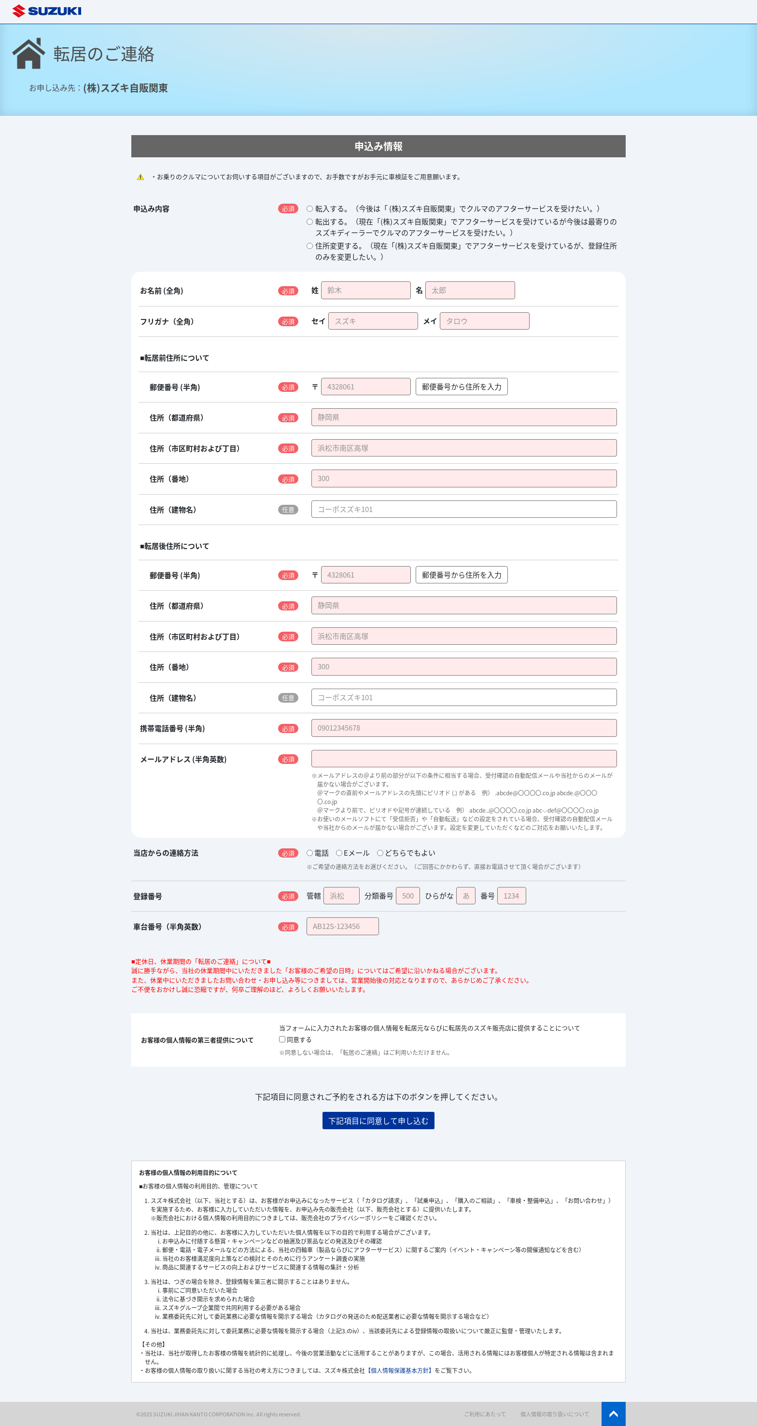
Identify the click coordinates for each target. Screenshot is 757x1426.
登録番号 (147, 896)
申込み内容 (151, 208)
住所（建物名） (175, 509)
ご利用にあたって (485, 1414)
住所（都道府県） (179, 417)
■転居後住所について (175, 545)
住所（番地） (171, 478)
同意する (295, 1039)
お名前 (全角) (161, 290)
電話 (318, 852)
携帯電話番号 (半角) (172, 728)
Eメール (353, 852)
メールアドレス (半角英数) (183, 759)
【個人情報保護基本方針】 (400, 1370)
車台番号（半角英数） (169, 926)
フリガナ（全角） (169, 321)
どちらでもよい (406, 852)
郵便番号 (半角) (175, 387)
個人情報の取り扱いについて (554, 1414)
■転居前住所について (175, 357)
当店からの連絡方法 (165, 852)
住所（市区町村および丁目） (197, 448)
